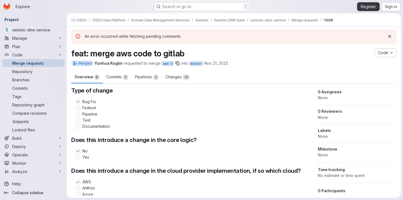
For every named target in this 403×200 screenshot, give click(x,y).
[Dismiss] (389, 36)
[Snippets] (33, 121)
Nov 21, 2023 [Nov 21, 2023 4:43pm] (216, 63)
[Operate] (33, 155)
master (196, 63)
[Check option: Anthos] (78, 188)
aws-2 (168, 63)
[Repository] (33, 71)
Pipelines (147, 77)
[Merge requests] (33, 63)
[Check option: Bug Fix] (78, 101)
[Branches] (33, 80)
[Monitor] (33, 163)
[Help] (33, 184)
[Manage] (33, 38)
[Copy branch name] (177, 63)
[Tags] (33, 96)
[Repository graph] (33, 105)
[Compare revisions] (33, 113)
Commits (117, 77)
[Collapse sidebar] (33, 193)
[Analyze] (33, 171)
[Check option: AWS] (78, 182)
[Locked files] (33, 130)
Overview (87, 77)
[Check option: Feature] (78, 108)
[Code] (33, 55)
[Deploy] (33, 146)
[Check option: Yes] (78, 157)
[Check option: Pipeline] (78, 114)
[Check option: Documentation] (78, 126)
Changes (177, 77)
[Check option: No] (78, 151)
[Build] (33, 138)
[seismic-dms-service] (33, 30)
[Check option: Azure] (78, 194)
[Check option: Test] (78, 120)
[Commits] (33, 88)
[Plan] (33, 46)
